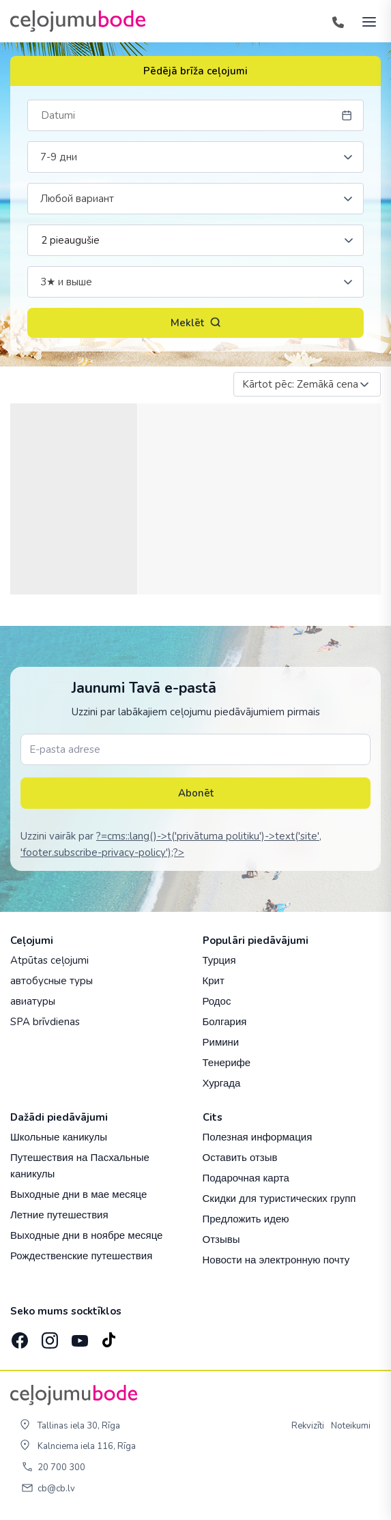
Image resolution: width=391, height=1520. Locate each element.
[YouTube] (78, 1337)
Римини (221, 1042)
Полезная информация (258, 1137)
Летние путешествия (59, 1214)
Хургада (222, 1083)
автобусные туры (51, 981)
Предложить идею (246, 1218)
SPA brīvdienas (45, 1022)
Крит (214, 980)
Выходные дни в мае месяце (78, 1194)
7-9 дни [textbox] (58, 157)
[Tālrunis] (337, 21)
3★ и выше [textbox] (66, 282)
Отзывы (221, 1239)
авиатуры (32, 1001)
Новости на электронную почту (276, 1259)
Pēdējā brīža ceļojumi (195, 71)
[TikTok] (108, 1336)
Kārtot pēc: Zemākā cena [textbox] (300, 384)
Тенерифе (227, 1062)
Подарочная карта (246, 1178)
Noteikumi (351, 1426)
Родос (217, 1001)
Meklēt (196, 323)
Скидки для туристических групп (279, 1198)
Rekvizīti (307, 1426)
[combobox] (195, 157)
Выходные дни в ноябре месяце (86, 1235)
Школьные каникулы (58, 1137)
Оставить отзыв (240, 1157)
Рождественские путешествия (81, 1255)
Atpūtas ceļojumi (49, 960)
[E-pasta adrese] (195, 749)
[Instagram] (48, 1336)
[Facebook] (18, 1336)
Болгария (225, 1021)
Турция (219, 960)
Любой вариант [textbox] (77, 198)
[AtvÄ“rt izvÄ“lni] (365, 21)
